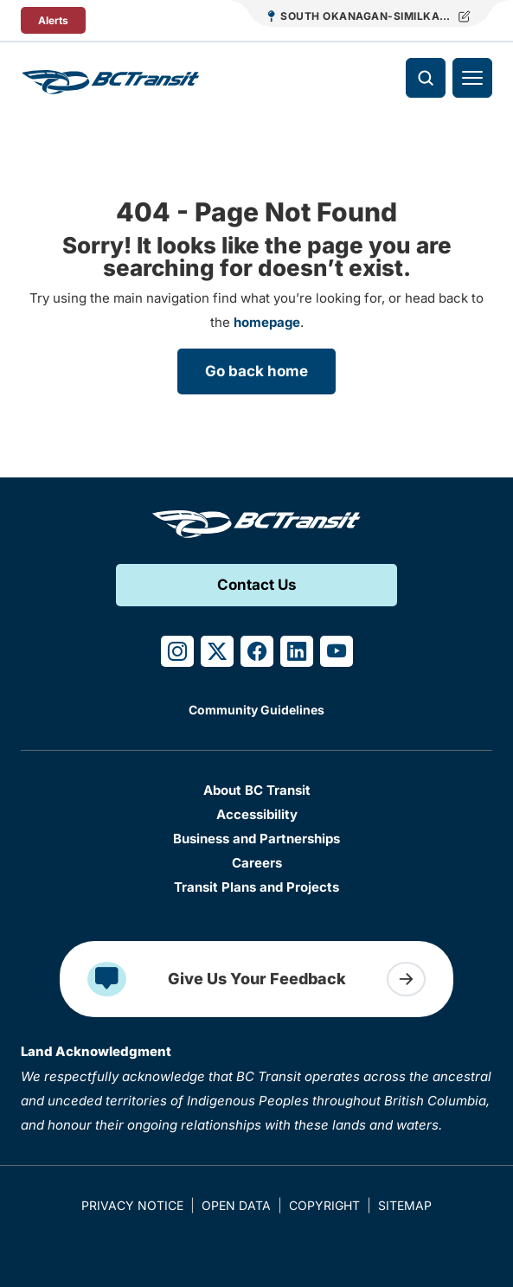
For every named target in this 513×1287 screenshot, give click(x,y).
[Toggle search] (426, 78)
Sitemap (405, 1205)
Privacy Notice (132, 1205)
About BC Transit (257, 790)
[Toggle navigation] (472, 78)
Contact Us (257, 584)
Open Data (236, 1205)
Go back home (256, 371)
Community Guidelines (256, 709)
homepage (267, 322)
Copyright (324, 1205)
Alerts (53, 20)
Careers (257, 863)
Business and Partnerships (256, 838)
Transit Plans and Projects (256, 887)
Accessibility (257, 814)
